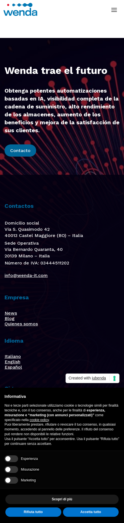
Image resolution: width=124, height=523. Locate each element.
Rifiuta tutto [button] (33, 512)
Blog (10, 318)
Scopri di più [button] (62, 499)
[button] (114, 10)
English (12, 361)
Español (13, 367)
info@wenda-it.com (26, 275)
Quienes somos (21, 323)
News (11, 313)
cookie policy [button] (39, 420)
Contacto (20, 150)
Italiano (13, 356)
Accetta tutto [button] (91, 512)
